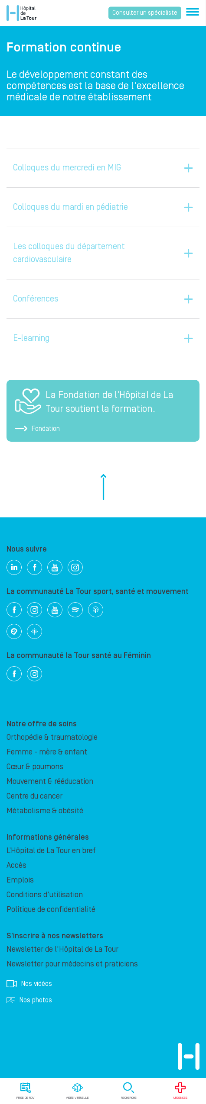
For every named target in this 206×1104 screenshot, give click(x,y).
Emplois (20, 880)
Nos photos (29, 1000)
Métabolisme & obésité (45, 810)
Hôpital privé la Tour (21, 13)
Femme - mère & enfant (47, 752)
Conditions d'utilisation (45, 894)
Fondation (37, 429)
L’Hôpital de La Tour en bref (51, 850)
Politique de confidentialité (51, 909)
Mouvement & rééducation (50, 781)
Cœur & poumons (35, 766)
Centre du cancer (34, 796)
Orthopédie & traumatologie (52, 737)
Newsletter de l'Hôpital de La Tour (62, 949)
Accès (16, 865)
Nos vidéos (29, 983)
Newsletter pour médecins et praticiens (72, 964)
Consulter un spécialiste (144, 13)
